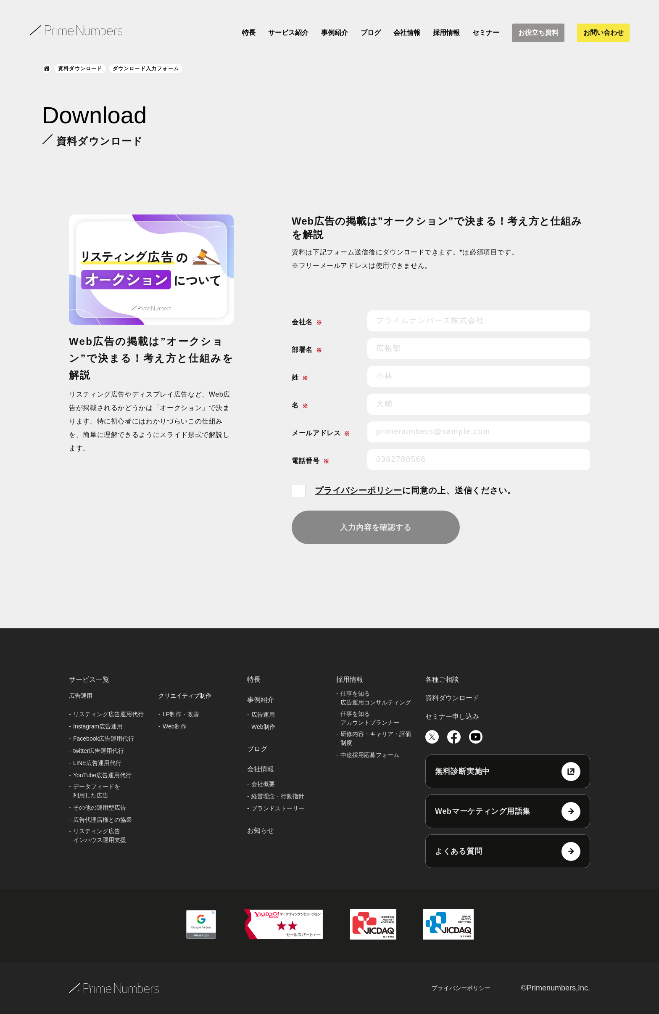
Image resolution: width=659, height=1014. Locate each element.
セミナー (485, 32)
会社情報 (406, 32)
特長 (249, 32)
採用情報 (446, 32)
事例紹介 (334, 32)
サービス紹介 (288, 32)
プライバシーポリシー (358, 490)
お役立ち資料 (538, 32)
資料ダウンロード (80, 68)
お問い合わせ (603, 32)
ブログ (371, 32)
